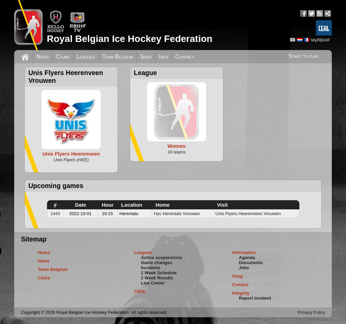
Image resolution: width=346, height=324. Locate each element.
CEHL (140, 291)
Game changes (156, 262)
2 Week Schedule (159, 272)
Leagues (86, 57)
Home (44, 252)
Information (244, 252)
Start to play (303, 56)
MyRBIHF (320, 40)
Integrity (240, 293)
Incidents (150, 267)
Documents (251, 262)
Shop (146, 57)
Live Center (153, 282)
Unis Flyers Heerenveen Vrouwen (248, 213)
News (42, 57)
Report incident (255, 298)
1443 (55, 213)
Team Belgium (117, 57)
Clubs (63, 57)
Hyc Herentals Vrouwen (177, 213)
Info (163, 57)
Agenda (247, 257)
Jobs (244, 267)
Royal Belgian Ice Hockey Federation (129, 38)
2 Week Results (157, 277)
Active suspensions (161, 257)
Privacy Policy (311, 312)
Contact (184, 57)
